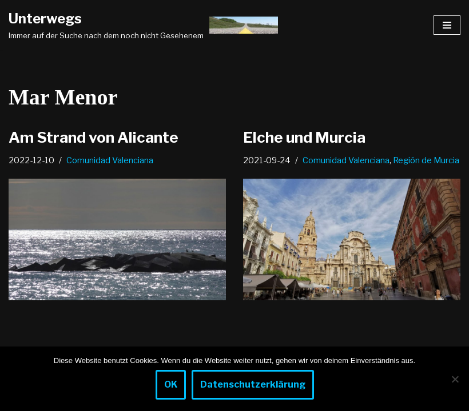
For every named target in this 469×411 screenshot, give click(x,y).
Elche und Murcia (304, 137)
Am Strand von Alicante (93, 137)
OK (170, 384)
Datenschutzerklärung (252, 384)
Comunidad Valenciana (109, 160)
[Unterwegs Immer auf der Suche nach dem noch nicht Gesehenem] (143, 25)
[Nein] (454, 379)
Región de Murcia (426, 160)
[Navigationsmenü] (447, 25)
